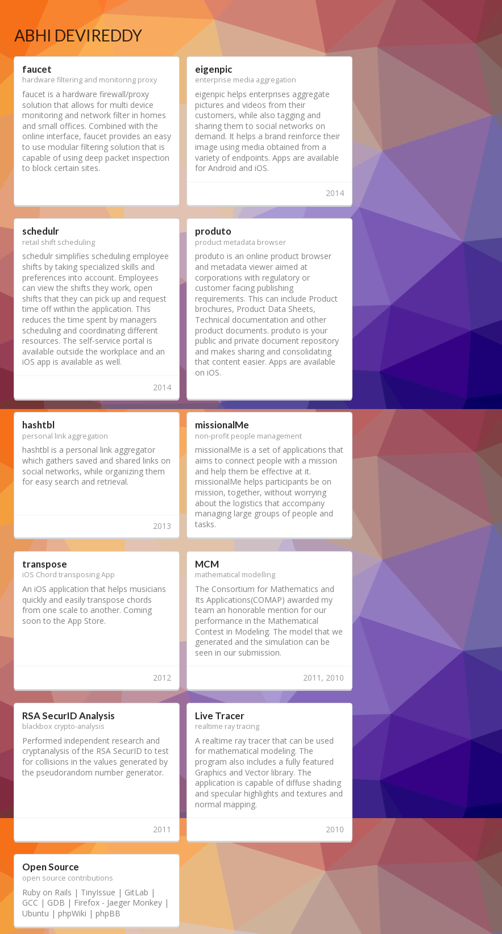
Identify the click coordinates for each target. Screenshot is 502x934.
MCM (207, 564)
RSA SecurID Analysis (68, 716)
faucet (37, 69)
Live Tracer (219, 716)
